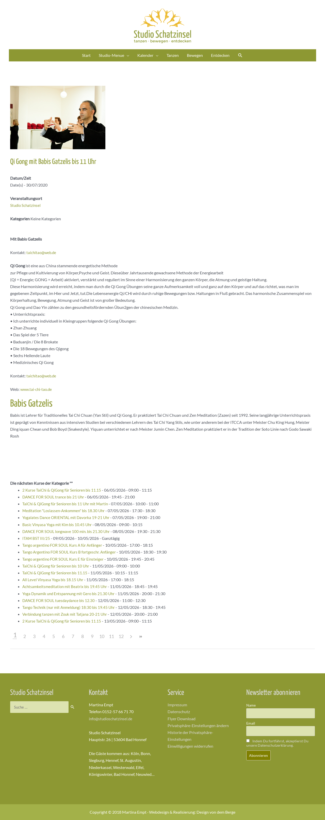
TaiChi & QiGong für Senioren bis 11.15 (56, 572)
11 (111, 636)
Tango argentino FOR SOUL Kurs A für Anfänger (64, 545)
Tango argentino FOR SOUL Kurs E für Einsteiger (64, 559)
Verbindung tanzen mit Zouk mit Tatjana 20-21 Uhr (66, 614)
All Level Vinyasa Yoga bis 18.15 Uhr (53, 579)
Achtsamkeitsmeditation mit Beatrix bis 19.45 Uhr (66, 586)
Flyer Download (182, 718)
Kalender (145, 55)
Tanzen (173, 55)
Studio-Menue (111, 55)
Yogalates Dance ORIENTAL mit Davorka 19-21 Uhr (67, 517)
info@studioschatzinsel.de (112, 718)
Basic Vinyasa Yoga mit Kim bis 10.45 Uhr (58, 524)
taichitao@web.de (42, 252)
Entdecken (220, 55)
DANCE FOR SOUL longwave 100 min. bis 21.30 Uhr (68, 531)
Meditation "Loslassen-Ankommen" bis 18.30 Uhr (65, 510)
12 (121, 636)
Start (86, 55)
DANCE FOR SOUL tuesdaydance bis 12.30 (60, 600)
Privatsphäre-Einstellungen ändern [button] (198, 725)
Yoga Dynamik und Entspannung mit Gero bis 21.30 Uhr (71, 593)
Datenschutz (179, 711)
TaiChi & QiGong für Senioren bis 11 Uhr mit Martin (67, 503)
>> (140, 636)
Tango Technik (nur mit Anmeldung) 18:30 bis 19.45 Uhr (70, 607)
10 (101, 636)
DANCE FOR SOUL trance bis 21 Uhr (54, 496)
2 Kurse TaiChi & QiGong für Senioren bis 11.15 (63, 490)
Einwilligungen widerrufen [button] (190, 746)
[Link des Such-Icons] (240, 55)
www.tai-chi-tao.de (37, 389)
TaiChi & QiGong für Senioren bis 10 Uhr (57, 565)
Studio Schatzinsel (26, 205)
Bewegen (195, 55)
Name (251, 705)
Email (250, 723)
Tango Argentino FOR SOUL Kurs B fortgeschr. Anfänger (71, 551)
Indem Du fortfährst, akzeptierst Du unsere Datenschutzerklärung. (277, 743)
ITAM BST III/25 (36, 538)
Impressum (177, 704)
